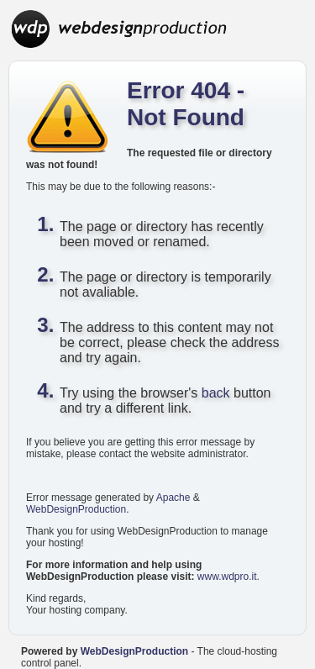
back (216, 393)
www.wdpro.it (227, 576)
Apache (173, 497)
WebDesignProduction (76, 509)
